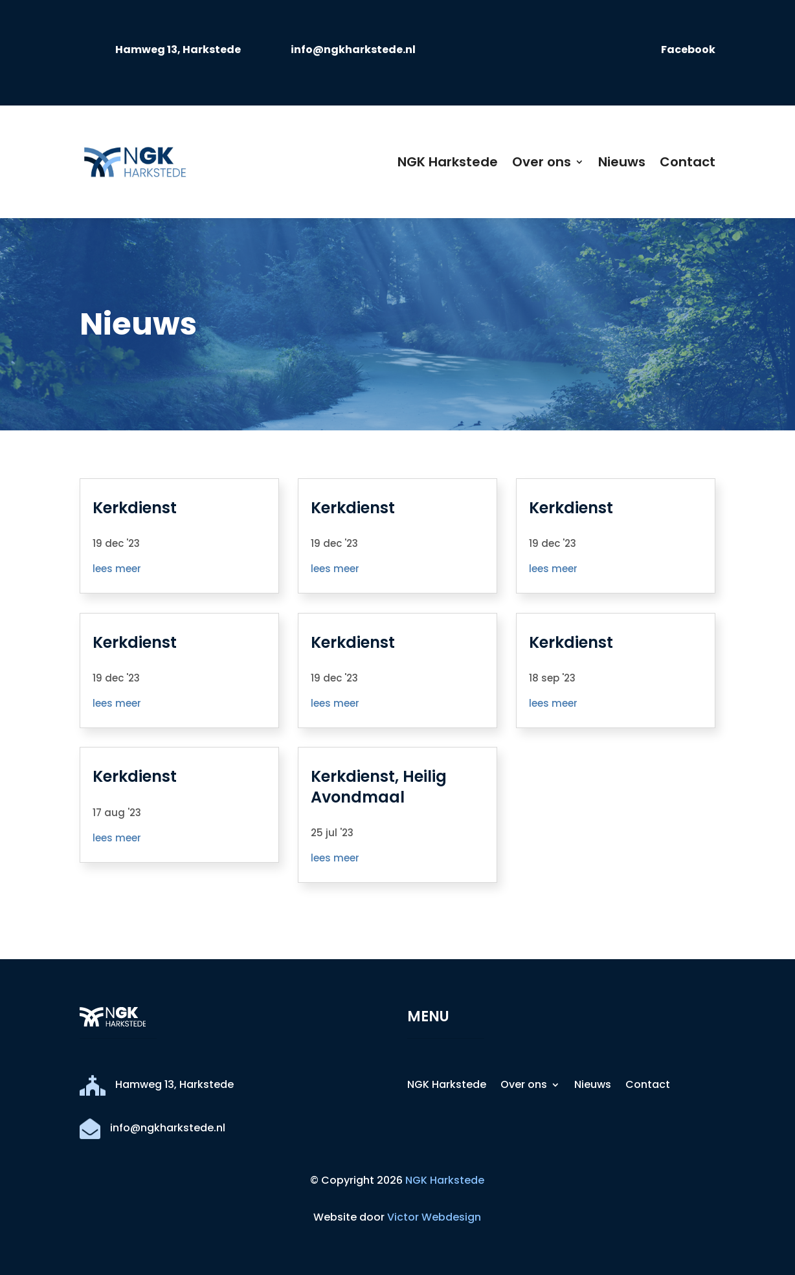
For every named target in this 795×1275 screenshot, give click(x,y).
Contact (687, 162)
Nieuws (621, 162)
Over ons (541, 162)
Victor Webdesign (434, 1217)
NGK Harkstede (448, 162)
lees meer (117, 568)
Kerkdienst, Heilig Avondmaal (379, 786)
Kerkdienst (135, 507)
